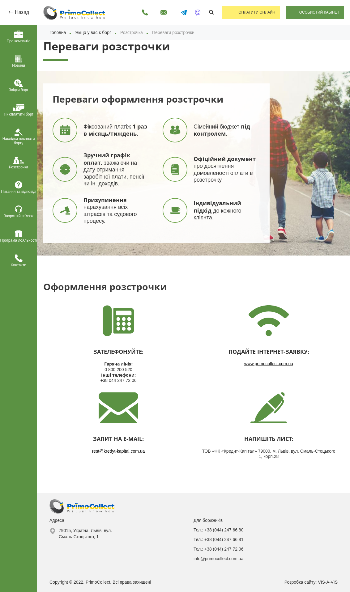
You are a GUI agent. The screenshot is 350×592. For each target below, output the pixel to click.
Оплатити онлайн (255, 12)
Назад (21, 12)
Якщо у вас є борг (93, 32)
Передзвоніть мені (143, 12)
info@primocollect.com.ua (218, 558)
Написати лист (162, 12)
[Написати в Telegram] (182, 12)
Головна (57, 32)
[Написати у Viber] (196, 12)
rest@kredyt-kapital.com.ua (118, 451)
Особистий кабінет (319, 12)
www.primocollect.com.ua (268, 363)
